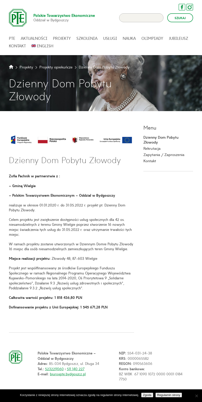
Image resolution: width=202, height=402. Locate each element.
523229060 (54, 368)
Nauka (129, 38)
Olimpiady (152, 38)
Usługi (110, 38)
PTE (12, 38)
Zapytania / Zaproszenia (163, 154)
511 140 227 (75, 368)
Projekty (62, 38)
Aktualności (34, 38)
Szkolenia (87, 38)
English (45, 45)
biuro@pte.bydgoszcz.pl (68, 373)
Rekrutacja (152, 148)
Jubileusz (178, 38)
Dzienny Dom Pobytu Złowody (161, 140)
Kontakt (17, 45)
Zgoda (147, 395)
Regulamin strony (168, 395)
